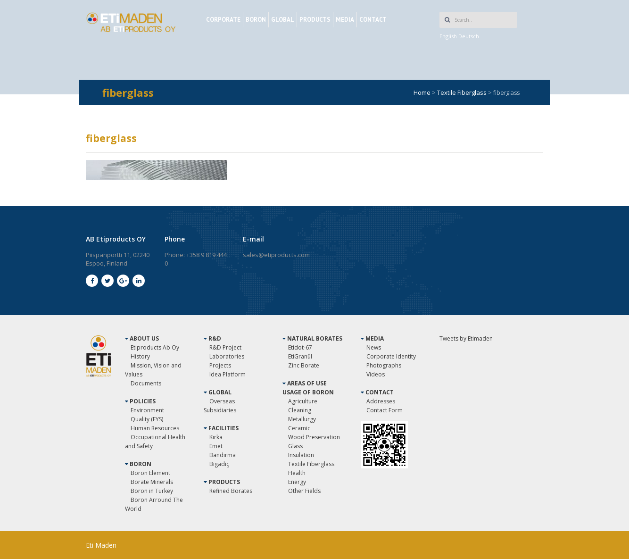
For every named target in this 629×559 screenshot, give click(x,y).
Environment (147, 410)
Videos (375, 374)
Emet (216, 446)
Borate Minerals (152, 482)
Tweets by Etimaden (466, 338)
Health (297, 473)
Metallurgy (302, 419)
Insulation (301, 455)
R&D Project (225, 347)
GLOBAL (282, 20)
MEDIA (345, 20)
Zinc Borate (303, 365)
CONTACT (373, 20)
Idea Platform (227, 374)
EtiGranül (300, 356)
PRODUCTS (315, 20)
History (140, 356)
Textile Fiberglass (311, 464)
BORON (256, 20)
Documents (146, 383)
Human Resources (155, 428)
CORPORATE (223, 20)
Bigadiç (219, 464)
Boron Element (150, 473)
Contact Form (384, 410)
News (373, 347)
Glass (295, 446)
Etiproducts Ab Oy (155, 347)
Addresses (380, 401)
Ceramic (299, 428)
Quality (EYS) (147, 419)
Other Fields (304, 491)
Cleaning (299, 410)
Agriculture (302, 401)
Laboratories (226, 356)
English (448, 36)
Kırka (216, 437)
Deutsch (468, 36)
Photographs (383, 365)
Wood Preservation (314, 437)
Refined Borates (230, 491)
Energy (297, 482)
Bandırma (222, 455)
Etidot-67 (300, 347)
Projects (220, 365)
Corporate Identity (391, 356)
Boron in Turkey (152, 491)
